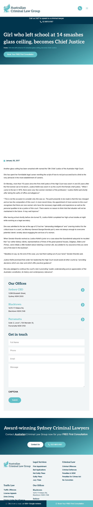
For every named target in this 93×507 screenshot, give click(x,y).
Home (6, 48)
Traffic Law (9, 456)
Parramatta (38, 479)
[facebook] (80, 8)
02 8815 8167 (47, 22)
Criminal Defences (69, 441)
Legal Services (39, 433)
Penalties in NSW (68, 444)
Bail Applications (39, 441)
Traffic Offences (10, 461)
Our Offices (38, 456)
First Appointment (39, 438)
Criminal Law (68, 433)
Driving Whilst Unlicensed (13, 475)
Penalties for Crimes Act (71, 448)
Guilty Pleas (37, 448)
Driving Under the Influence (14, 471)
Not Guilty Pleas (39, 444)
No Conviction (67, 451)
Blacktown (37, 461)
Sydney (36, 470)
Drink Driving (9, 468)
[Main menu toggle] (87, 8)
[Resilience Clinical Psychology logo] (17, 435)
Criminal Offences (69, 438)
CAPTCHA (13, 363)
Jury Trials (37, 451)
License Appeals (10, 464)
